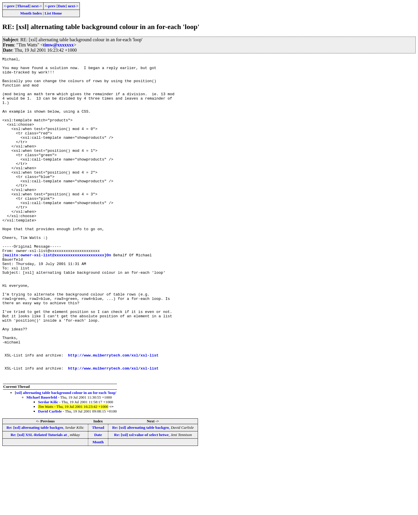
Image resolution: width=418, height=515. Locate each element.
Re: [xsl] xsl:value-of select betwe (141, 499)
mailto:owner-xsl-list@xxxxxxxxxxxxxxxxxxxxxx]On (58, 295)
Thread (23, 6)
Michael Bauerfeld (41, 462)
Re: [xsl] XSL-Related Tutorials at (39, 499)
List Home (53, 13)
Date (62, 6)
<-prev (9, 6)
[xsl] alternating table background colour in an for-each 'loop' (66, 457)
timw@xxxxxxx (58, 44)
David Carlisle (50, 475)
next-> (36, 6)
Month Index (31, 13)
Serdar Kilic (48, 466)
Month (98, 506)
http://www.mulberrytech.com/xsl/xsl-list (113, 415)
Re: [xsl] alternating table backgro (34, 492)
